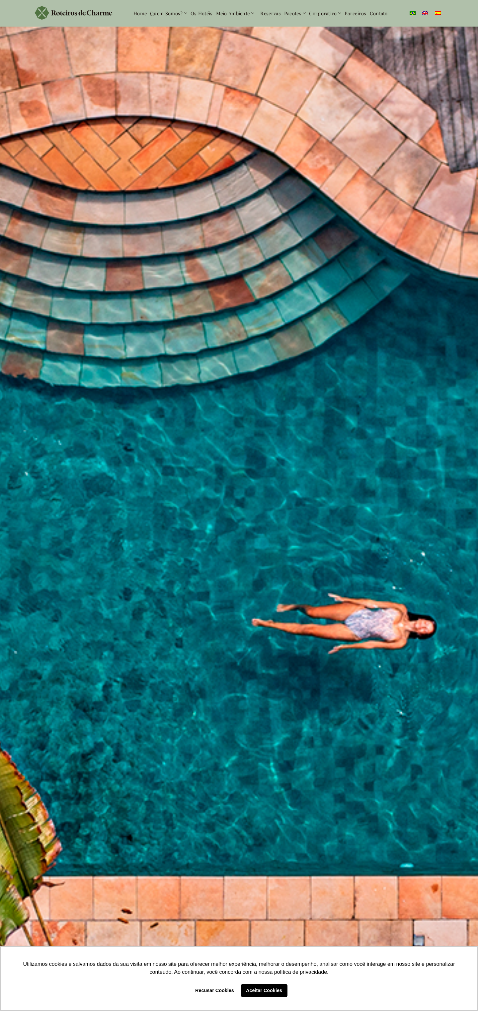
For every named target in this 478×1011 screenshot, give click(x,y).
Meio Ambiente (235, 13)
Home (140, 13)
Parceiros (355, 13)
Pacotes (295, 13)
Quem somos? (168, 13)
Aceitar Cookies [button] (264, 990)
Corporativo (325, 13)
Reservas (270, 13)
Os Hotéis (202, 13)
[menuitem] (412, 13)
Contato (379, 13)
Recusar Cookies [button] (214, 990)
